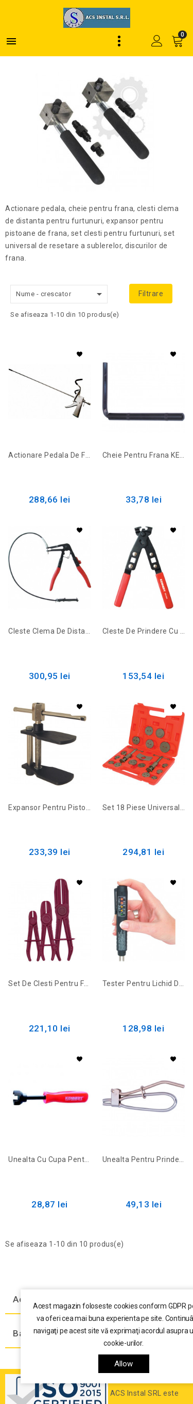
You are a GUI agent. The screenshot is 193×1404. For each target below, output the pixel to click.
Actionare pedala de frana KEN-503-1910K (49, 455)
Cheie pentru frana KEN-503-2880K (143, 455)
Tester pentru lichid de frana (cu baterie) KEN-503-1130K (143, 983)
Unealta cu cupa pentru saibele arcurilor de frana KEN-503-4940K (49, 1159)
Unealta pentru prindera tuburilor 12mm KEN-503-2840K (143, 1159)
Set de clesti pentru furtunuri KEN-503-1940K (49, 983)
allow (123, 1363)
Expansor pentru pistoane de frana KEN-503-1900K (49, 807)
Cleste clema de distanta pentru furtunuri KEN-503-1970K (49, 631)
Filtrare (150, 293)
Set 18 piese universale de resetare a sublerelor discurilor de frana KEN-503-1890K (143, 807)
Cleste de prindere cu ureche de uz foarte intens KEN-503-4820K (143, 631)
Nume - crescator (61, 294)
